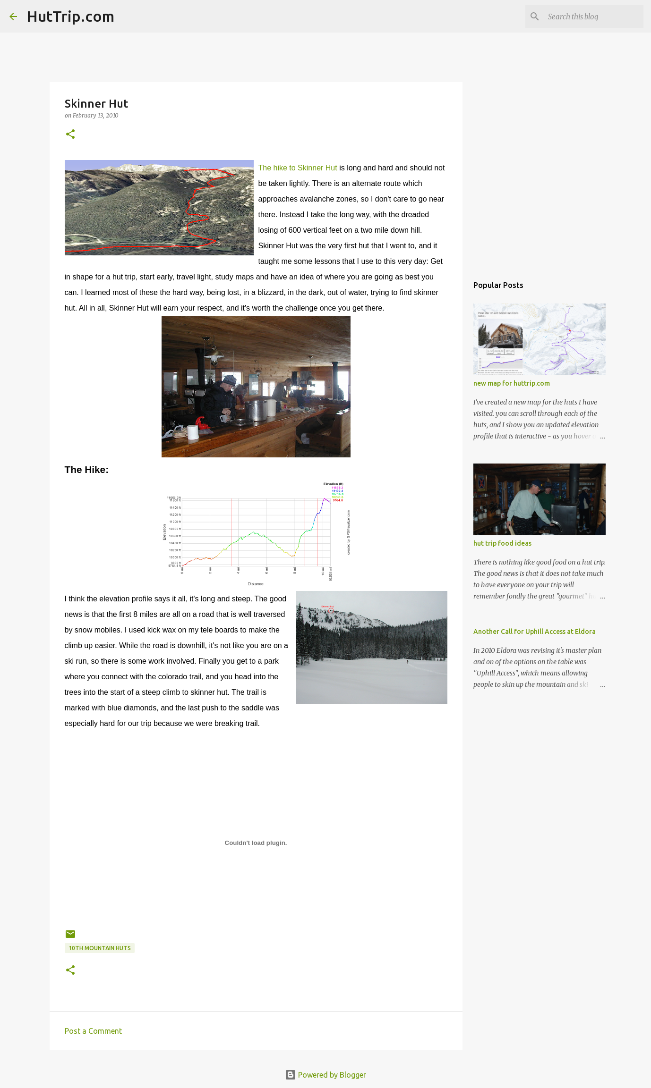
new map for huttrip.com (511, 383)
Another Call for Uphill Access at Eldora (534, 631)
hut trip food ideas (502, 543)
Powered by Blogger (325, 1075)
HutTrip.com (70, 16)
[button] (70, 134)
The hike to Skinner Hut (297, 168)
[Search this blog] (593, 16)
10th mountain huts (100, 948)
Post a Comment (93, 1031)
